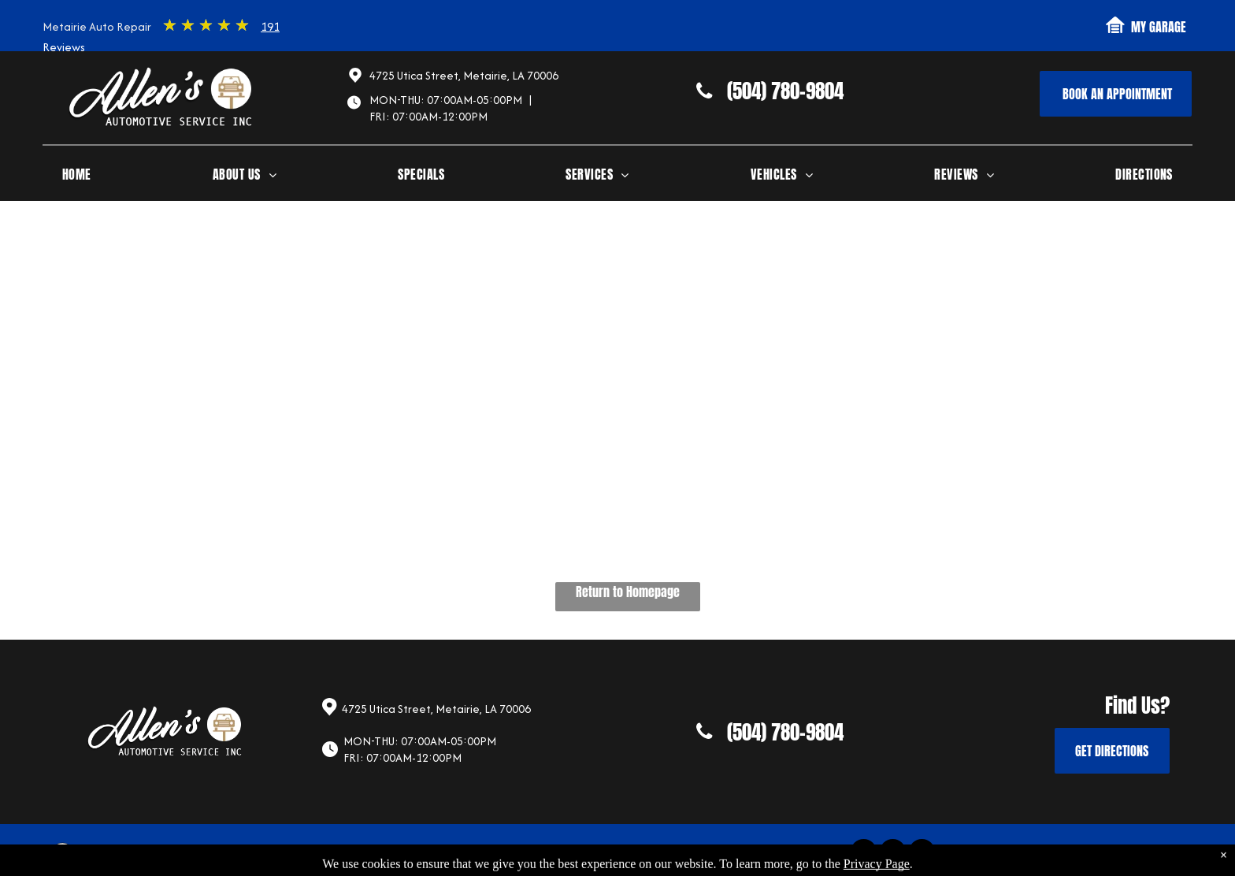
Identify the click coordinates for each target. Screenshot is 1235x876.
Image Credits (1062, 855)
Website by (1128, 855)
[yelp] (893, 854)
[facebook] (864, 854)
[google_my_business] (922, 854)
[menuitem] (76, 178)
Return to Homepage (628, 591)
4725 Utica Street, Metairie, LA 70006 (463, 75)
